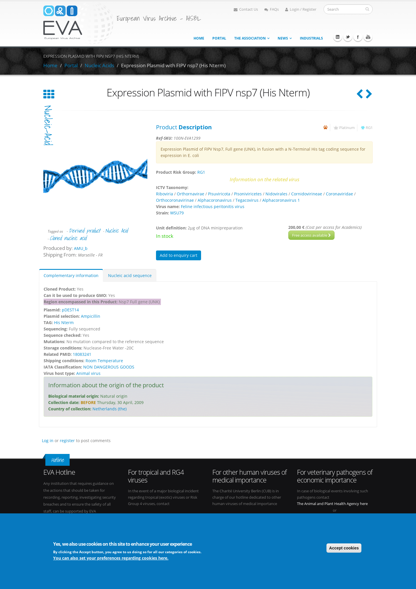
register (67, 440)
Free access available (311, 235)
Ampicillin (90, 316)
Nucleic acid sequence (130, 275)
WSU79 (177, 213)
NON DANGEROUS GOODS (108, 367)
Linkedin (337, 37)
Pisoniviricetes (248, 194)
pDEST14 (70, 310)
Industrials (311, 38)
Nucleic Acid (116, 230)
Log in (47, 440)
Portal (219, 38)
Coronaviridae (339, 194)
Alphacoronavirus (215, 200)
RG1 (369, 127)
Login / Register (300, 9)
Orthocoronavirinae (175, 200)
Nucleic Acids (99, 65)
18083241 (82, 354)
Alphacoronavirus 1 (281, 200)
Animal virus (88, 373)
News (283, 38)
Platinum (347, 127)
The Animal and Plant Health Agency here (332, 503)
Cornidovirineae (306, 194)
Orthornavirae (190, 194)
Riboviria (164, 194)
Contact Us (246, 9)
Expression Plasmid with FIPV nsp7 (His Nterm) (173, 65)
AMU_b (81, 248)
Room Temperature (104, 360)
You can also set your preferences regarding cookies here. (110, 558)
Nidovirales (276, 194)
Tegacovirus (247, 200)
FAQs (271, 9)
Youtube (368, 37)
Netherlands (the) (109, 409)
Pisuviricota (219, 194)
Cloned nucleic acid (68, 238)
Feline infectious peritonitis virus (212, 206)
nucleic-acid (48, 125)
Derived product (84, 230)
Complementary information (71, 275)
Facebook (358, 37)
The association (250, 38)
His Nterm (64, 322)
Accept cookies (344, 548)
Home (199, 38)
